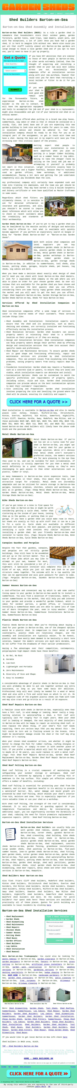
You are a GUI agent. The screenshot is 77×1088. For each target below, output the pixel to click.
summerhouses (16, 599)
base (32, 125)
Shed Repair (53, 1011)
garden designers (11, 962)
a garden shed (63, 33)
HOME (39, 13)
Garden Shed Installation (60, 1016)
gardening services (44, 970)
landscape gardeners (49, 975)
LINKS (45, 13)
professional (13, 182)
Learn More (40, 1087)
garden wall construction (27, 967)
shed (41, 101)
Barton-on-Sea (47, 410)
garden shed (64, 224)
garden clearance (46, 959)
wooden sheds (17, 849)
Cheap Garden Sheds (12, 1019)
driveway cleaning (28, 983)
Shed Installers (25, 1067)
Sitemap (3, 1067)
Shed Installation (12, 1025)
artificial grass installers (47, 964)
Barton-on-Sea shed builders (36, 827)
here (49, 905)
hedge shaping (52, 973)
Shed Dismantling (18, 1008)
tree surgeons (27, 981)
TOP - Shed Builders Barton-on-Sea (20, 1046)
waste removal (9, 959)
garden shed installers (20, 978)
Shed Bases (17, 1027)
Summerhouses (8, 1011)
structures (50, 167)
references (14, 211)
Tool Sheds (51, 1008)
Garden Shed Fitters (35, 1019)
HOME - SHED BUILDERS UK (38, 1058)
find (10, 881)
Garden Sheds (36, 1008)
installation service (63, 72)
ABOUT (52, 13)
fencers (44, 962)
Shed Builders (32, 1025)
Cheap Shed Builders (63, 1022)
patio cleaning (63, 978)
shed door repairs (25, 868)
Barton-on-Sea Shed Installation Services (34, 910)
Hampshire (36, 871)
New (10, 1067)
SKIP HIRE (13, 975)
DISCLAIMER (69, 13)
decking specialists (12, 973)
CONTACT (60, 13)
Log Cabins (39, 1011)
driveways (65, 981)
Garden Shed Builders (25, 1014)
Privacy (73, 1067)
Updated (15, 1067)
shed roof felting (17, 804)
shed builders (31, 427)
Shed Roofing (67, 1008)
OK (49, 1087)
